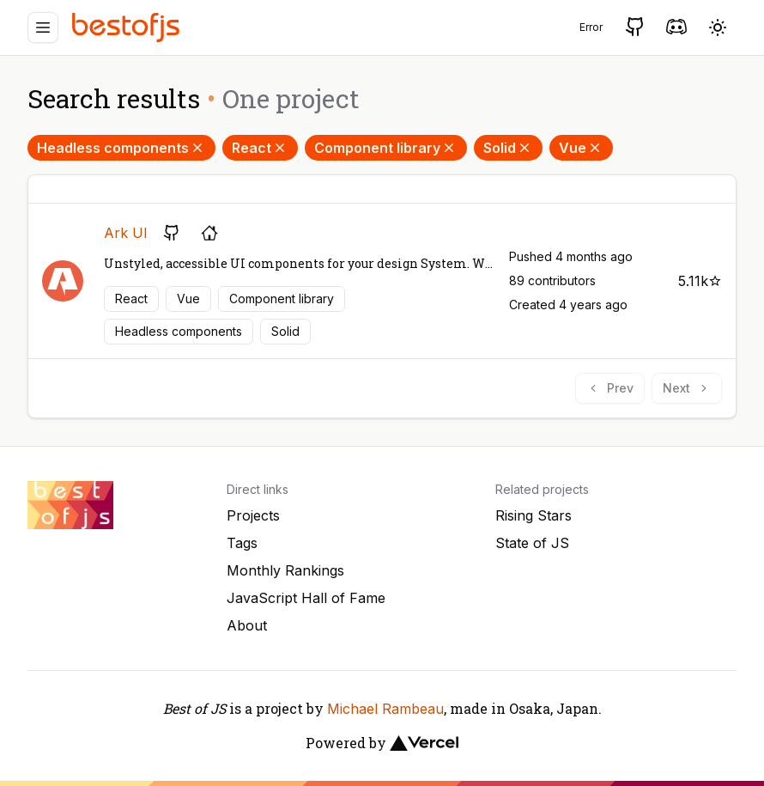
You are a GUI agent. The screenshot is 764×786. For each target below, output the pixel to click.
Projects (253, 515)
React (260, 147)
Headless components (121, 147)
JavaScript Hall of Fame (306, 597)
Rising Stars (533, 515)
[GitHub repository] (172, 232)
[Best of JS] (128, 27)
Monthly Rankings (285, 570)
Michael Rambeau (385, 708)
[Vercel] (424, 743)
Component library (386, 147)
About (247, 625)
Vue (581, 147)
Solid (508, 147)
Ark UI (126, 232)
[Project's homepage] (209, 232)
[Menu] (42, 27)
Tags (242, 542)
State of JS (532, 542)
